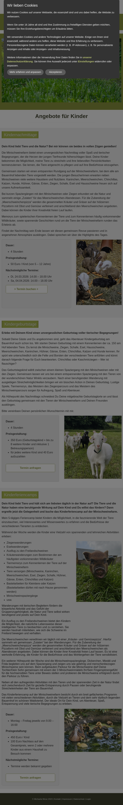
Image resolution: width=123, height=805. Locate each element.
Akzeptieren (55, 72)
